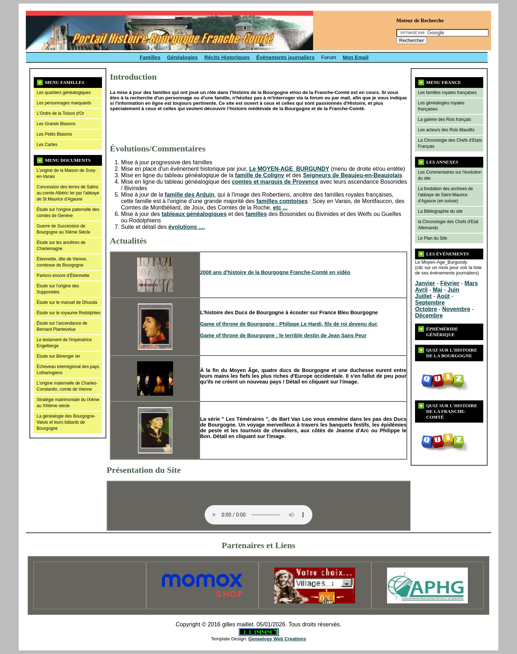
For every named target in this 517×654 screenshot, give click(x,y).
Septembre (430, 303)
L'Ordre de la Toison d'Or (60, 113)
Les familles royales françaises (447, 92)
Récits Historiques (227, 57)
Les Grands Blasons (56, 123)
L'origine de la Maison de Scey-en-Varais (67, 173)
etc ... (280, 207)
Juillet (423, 296)
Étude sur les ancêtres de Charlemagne (61, 245)
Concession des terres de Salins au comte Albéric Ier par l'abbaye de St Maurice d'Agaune (68, 193)
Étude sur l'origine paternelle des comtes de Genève (68, 212)
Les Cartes (47, 144)
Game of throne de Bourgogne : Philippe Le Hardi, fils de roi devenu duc (288, 324)
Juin (453, 290)
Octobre (426, 309)
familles (256, 214)
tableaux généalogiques (194, 214)
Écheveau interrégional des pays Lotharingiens (68, 369)
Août (443, 296)
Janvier (425, 283)
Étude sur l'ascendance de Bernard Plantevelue (62, 326)
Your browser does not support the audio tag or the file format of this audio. (258, 505)
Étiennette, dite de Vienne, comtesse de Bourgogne (62, 262)
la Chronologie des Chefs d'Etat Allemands (448, 224)
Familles (150, 57)
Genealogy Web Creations (277, 638)
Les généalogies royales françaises (441, 106)
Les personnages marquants (64, 102)
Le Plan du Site (432, 238)
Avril (421, 290)
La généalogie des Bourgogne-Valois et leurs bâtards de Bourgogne (66, 422)
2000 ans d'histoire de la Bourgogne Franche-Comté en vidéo (275, 272)
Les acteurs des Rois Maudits (446, 129)
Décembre (429, 315)
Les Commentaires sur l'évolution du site (449, 175)
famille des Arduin (189, 195)
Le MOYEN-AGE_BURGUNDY (289, 169)
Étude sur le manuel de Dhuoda (67, 302)
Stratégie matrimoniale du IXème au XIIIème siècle (68, 402)
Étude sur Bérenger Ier (58, 356)
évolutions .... (186, 227)
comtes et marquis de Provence (275, 182)
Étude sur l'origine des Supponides (58, 289)
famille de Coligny (259, 175)
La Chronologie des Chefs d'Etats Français (450, 143)
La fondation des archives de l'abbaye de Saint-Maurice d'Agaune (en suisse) (445, 194)
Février (449, 283)
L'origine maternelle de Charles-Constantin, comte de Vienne (67, 386)
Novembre (456, 309)
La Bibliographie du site (440, 211)
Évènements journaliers (285, 57)
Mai (437, 290)
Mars (471, 283)
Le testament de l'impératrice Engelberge (64, 342)
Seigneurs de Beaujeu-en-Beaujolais (352, 175)
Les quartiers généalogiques (64, 92)
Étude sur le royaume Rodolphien (69, 312)
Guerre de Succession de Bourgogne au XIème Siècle (63, 229)
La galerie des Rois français (444, 119)
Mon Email (356, 57)
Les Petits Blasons (54, 134)
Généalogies (182, 57)
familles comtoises (282, 201)
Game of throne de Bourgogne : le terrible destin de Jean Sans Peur (283, 335)
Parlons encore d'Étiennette (63, 275)
